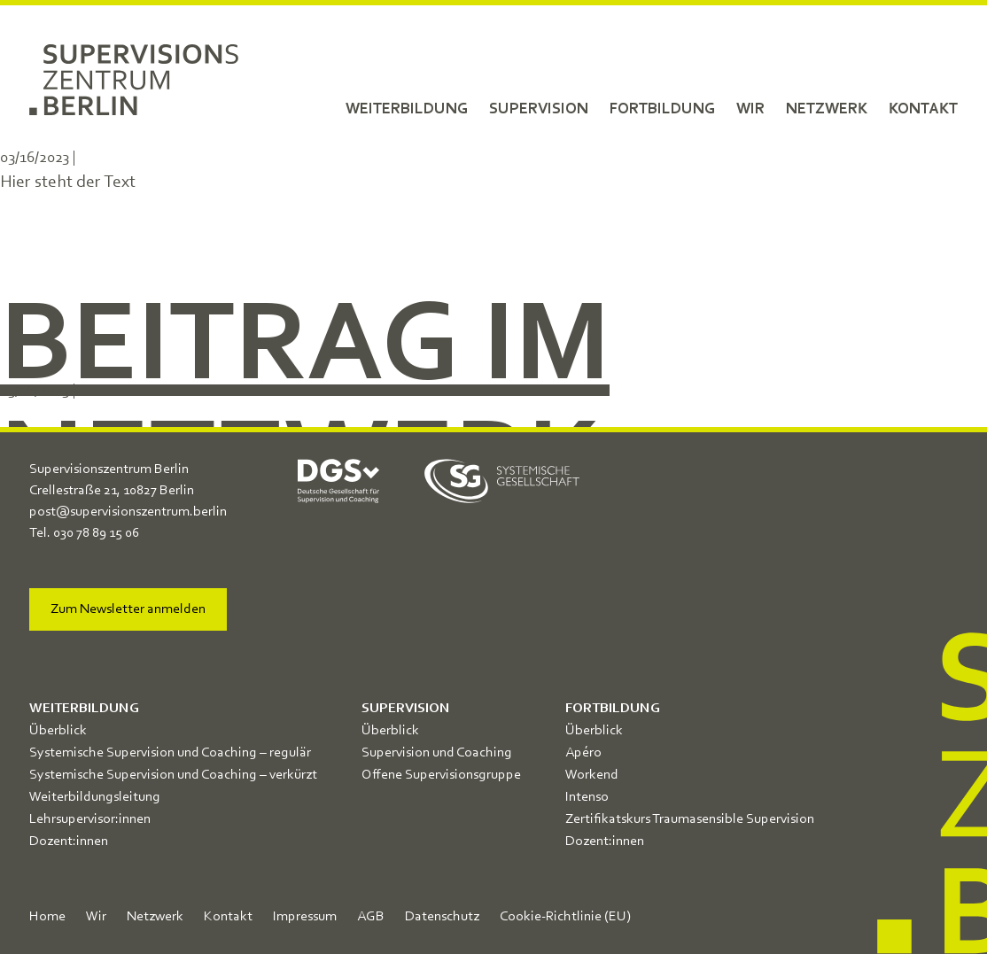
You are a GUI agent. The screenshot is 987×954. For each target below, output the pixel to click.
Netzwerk (826, 109)
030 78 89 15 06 (96, 533)
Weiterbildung (407, 109)
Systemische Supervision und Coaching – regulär (170, 753)
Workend (591, 775)
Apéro (583, 753)
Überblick (58, 731)
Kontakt (923, 109)
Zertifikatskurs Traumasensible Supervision (689, 819)
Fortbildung (662, 109)
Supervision (538, 109)
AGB (371, 917)
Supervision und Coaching (436, 753)
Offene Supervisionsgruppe (441, 775)
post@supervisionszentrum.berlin (128, 512)
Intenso (587, 797)
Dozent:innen (68, 841)
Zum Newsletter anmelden (128, 609)
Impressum (305, 917)
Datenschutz (442, 917)
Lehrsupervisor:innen (90, 819)
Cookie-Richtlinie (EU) (565, 917)
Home (47, 917)
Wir (750, 109)
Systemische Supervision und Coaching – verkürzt (173, 775)
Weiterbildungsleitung (94, 797)
